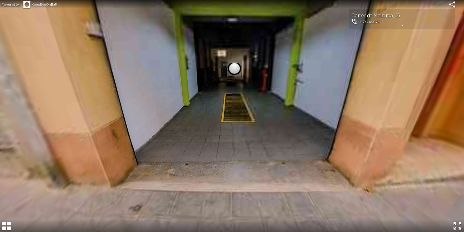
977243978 (370, 21)
